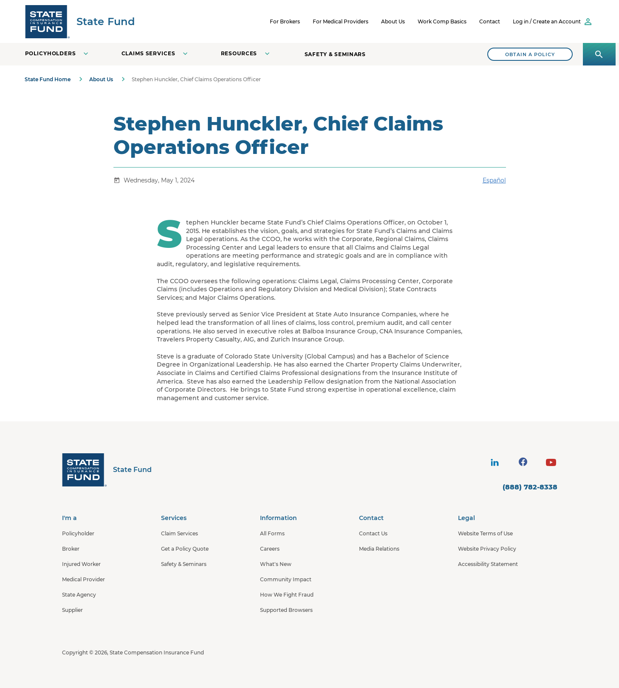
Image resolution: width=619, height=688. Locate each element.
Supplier (72, 610)
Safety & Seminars (335, 54)
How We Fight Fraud (287, 594)
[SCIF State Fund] (80, 21)
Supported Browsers (286, 610)
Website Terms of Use (485, 533)
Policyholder (78, 533)
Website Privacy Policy (487, 549)
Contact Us (373, 533)
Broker (70, 549)
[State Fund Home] (107, 469)
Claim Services (179, 533)
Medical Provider (83, 579)
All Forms (272, 533)
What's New (275, 564)
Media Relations (379, 549)
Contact (489, 21)
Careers (270, 549)
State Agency (79, 594)
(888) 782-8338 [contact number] (530, 487)
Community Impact (285, 579)
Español (494, 180)
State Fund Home (48, 79)
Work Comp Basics (442, 21)
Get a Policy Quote (185, 549)
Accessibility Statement (488, 564)
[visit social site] (495, 462)
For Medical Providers (340, 21)
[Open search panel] (599, 54)
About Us (393, 21)
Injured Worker (81, 564)
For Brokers (285, 21)
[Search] (530, 54)
